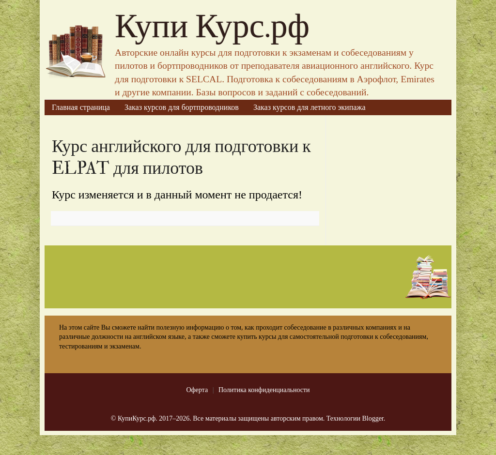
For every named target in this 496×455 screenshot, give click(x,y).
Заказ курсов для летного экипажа (309, 107)
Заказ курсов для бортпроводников (181, 107)
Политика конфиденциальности (264, 390)
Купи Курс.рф (212, 26)
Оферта (197, 390)
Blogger (372, 418)
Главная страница (81, 107)
